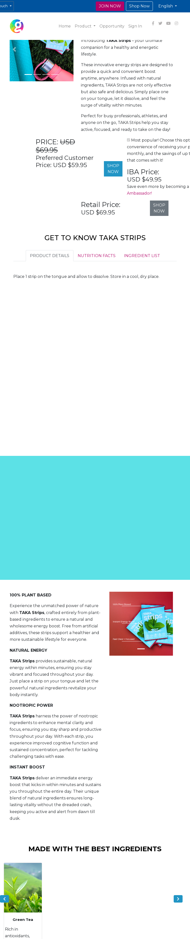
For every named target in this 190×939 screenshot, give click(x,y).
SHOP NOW (113, 168)
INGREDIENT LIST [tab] (142, 255)
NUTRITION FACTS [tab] (97, 255)
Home (65, 26)
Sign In (135, 26)
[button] (167, 6)
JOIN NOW (110, 6)
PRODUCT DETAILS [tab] (49, 255)
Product (84, 26)
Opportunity (111, 26)
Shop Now (139, 6)
